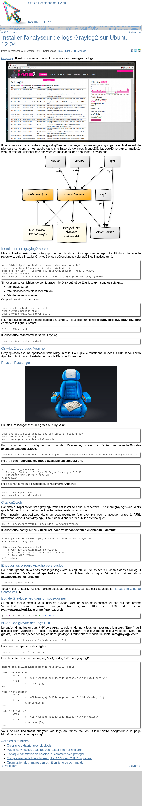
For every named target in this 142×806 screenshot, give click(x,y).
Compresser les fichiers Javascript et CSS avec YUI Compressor (49, 792)
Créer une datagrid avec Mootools (29, 779)
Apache (82, 50)
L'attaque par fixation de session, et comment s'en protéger (45, 788)
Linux (59, 50)
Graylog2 (7, 58)
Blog (47, 22)
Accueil (34, 22)
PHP (74, 50)
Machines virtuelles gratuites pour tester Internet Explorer (44, 784)
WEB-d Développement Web (47, 2)
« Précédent (9, 32)
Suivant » (134, 32)
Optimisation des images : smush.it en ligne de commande (45, 796)
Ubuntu (67, 50)
